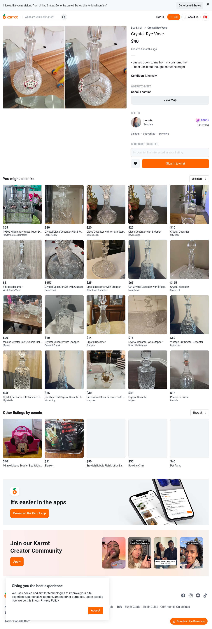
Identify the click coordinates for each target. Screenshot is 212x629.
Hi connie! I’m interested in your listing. (170, 152)
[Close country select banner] (208, 4)
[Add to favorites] (135, 163)
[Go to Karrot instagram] (190, 595)
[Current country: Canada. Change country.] (205, 17)
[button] (199, 178)
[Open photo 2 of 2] (96, 67)
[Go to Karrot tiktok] (205, 595)
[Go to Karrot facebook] (183, 595)
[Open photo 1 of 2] (33, 67)
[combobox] (42, 17)
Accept (95, 610)
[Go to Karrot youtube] (198, 595)
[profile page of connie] (136, 122)
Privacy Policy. (50, 600)
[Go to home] (10, 17)
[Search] (63, 17)
